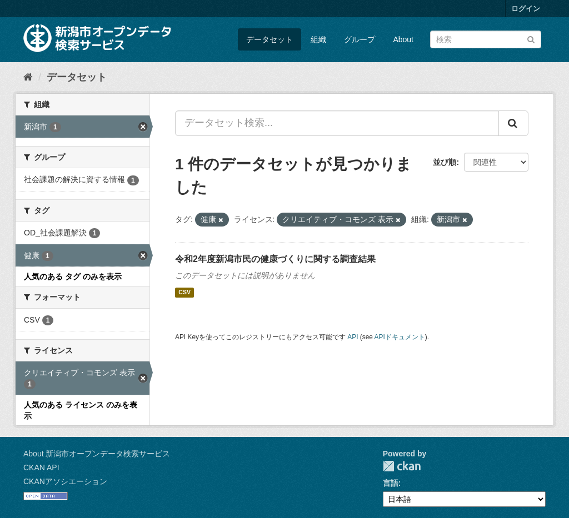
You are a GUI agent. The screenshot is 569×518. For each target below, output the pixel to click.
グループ (359, 39)
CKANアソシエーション (65, 481)
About (403, 39)
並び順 (444, 162)
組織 (318, 39)
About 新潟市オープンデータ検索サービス (96, 453)
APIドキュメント (400, 337)
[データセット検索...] (337, 123)
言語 (390, 483)
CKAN (402, 466)
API (352, 337)
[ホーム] (28, 77)
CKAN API (41, 467)
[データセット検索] (485, 39)
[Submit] (531, 38)
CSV (184, 292)
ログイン (525, 8)
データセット (269, 39)
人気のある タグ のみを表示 (73, 276)
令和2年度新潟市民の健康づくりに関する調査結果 (275, 259)
